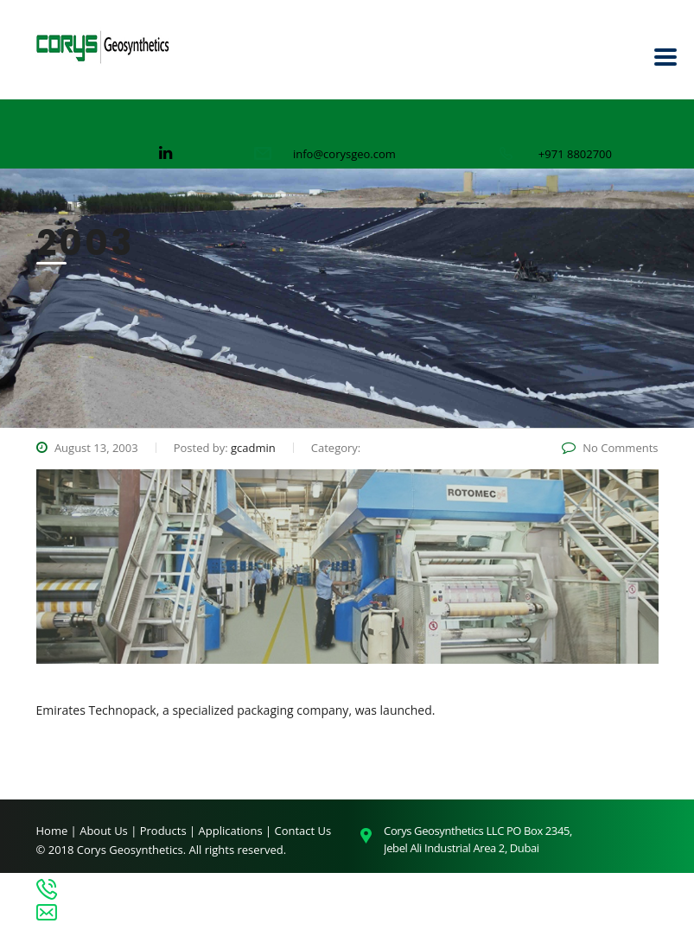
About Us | (110, 830)
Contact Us (303, 830)
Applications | (237, 830)
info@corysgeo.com (344, 154)
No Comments (610, 447)
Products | (169, 830)
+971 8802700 (575, 154)
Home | (56, 830)
